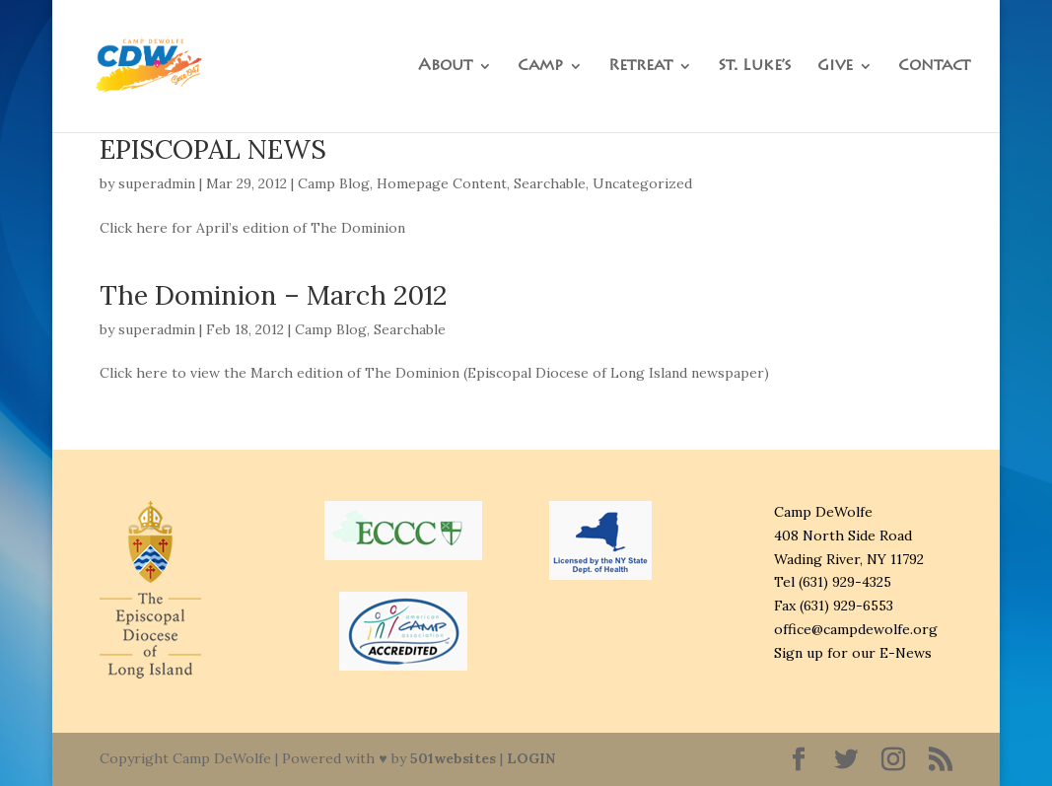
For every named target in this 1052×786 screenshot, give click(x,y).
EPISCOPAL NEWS (213, 149)
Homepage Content (442, 183)
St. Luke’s (755, 66)
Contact (934, 66)
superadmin (156, 183)
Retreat (640, 66)
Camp (540, 66)
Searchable (550, 183)
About (445, 66)
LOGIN (531, 758)
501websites (453, 758)
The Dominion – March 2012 (273, 295)
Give (835, 66)
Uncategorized (642, 183)
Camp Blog (334, 183)
